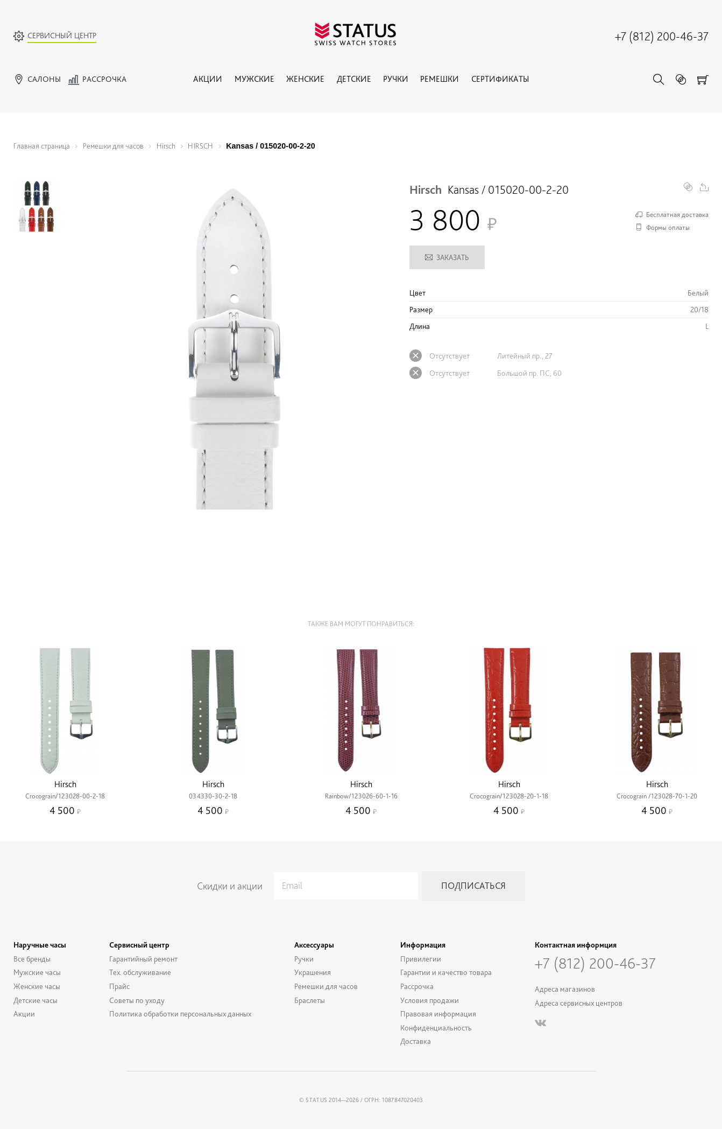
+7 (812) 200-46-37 (662, 36)
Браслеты (309, 999)
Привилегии (420, 958)
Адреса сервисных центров (578, 1002)
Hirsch (166, 145)
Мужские (254, 79)
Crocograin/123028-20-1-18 (509, 796)
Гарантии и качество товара (446, 972)
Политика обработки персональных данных (180, 1013)
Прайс (119, 985)
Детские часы (35, 999)
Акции (207, 79)
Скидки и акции (230, 886)
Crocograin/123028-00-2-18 (65, 796)
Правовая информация (438, 1013)
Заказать (447, 257)
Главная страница (41, 145)
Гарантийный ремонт (143, 958)
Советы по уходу (137, 999)
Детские (354, 79)
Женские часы (36, 985)
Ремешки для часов (113, 145)
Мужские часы (37, 972)
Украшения (312, 972)
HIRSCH (200, 145)
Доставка (415, 1041)
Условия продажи (429, 999)
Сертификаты (500, 79)
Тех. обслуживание (140, 972)
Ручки (395, 79)
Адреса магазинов (565, 988)
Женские (305, 79)
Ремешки (439, 79)
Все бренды (32, 958)
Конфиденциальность (436, 1027)
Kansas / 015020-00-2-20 (270, 146)
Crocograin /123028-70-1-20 (657, 796)
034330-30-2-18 (213, 796)
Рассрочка (417, 985)
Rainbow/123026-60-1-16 (361, 796)
